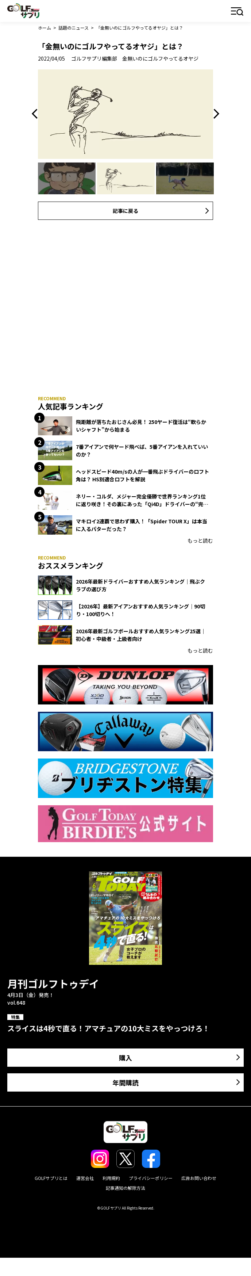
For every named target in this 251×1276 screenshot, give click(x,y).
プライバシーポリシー (151, 1178)
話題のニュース (73, 27)
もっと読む (200, 540)
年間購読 (125, 1082)
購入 (125, 1057)
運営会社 (85, 1178)
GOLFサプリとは (51, 1178)
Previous (36, 114)
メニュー (237, 11)
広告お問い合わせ (198, 1178)
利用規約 (111, 1178)
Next (214, 114)
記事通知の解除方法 (125, 1188)
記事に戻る (125, 210)
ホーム (44, 27)
